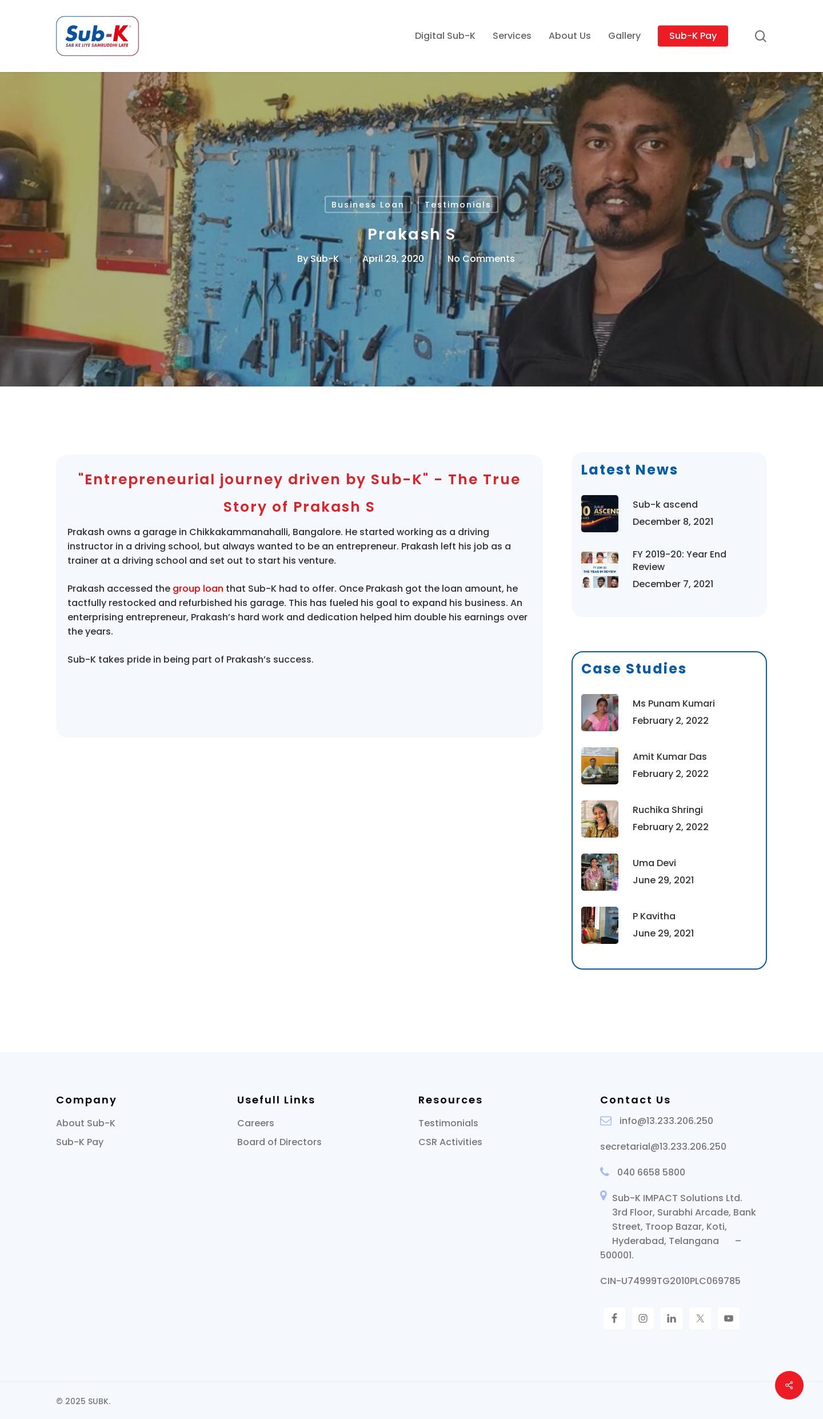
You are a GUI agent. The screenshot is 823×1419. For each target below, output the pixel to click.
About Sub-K (85, 1123)
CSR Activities (450, 1142)
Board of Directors (279, 1142)
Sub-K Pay (79, 1142)
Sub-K (324, 258)
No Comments (481, 258)
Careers (255, 1123)
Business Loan (368, 204)
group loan (198, 588)
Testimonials (458, 204)
